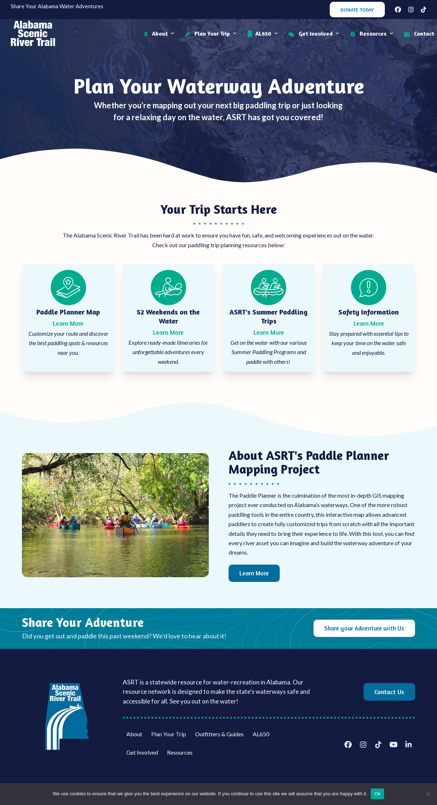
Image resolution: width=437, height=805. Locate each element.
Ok (377, 793)
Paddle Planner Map (68, 311)
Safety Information (368, 311)
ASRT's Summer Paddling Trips (268, 316)
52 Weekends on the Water (168, 316)
